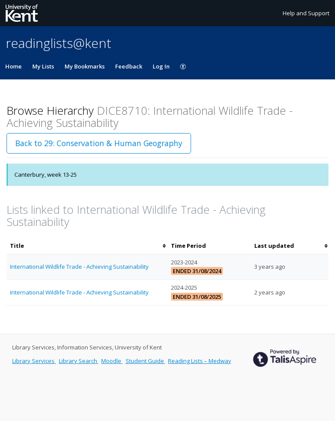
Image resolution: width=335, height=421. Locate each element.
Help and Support (306, 13)
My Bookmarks (85, 66)
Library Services (34, 361)
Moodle (112, 361)
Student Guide (145, 361)
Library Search (79, 361)
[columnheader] (87, 246)
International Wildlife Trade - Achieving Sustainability (79, 266)
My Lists (43, 66)
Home (13, 66)
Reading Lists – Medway (199, 361)
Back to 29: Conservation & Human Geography (98, 143)
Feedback (128, 66)
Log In (161, 66)
